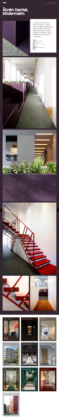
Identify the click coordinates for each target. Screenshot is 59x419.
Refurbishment (52, 4)
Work (50, 2)
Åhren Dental (35, 49)
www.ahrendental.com (40, 47)
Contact (55, 2)
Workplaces (45, 4)
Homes (49, 4)
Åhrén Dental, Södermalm (15, 12)
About (52, 2)
